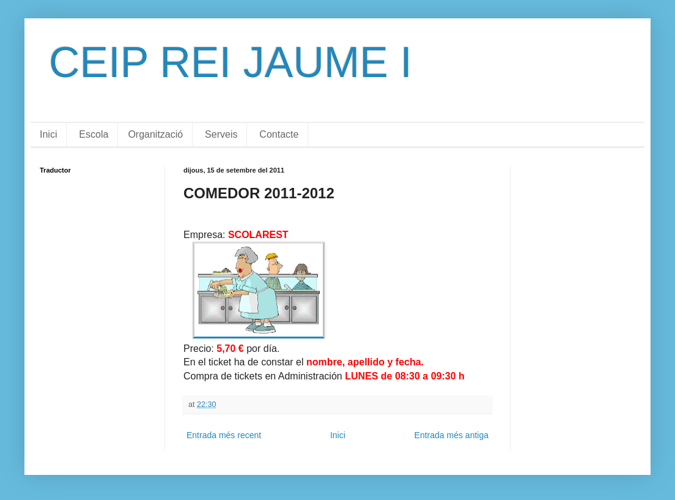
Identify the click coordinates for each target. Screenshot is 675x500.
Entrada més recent (223, 435)
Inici (48, 134)
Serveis (221, 134)
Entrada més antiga (452, 435)
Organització (155, 134)
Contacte (278, 134)
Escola (93, 134)
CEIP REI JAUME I (230, 62)
